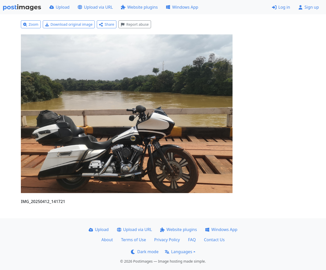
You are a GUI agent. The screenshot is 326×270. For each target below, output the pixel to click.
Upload (59, 7)
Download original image (69, 24)
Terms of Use (133, 239)
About (107, 239)
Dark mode (144, 251)
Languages (178, 251)
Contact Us (214, 239)
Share (106, 24)
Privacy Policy (167, 239)
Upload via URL (95, 7)
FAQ (192, 239)
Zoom (30, 24)
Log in (281, 7)
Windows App (182, 7)
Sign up (308, 7)
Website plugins (139, 7)
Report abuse (134, 24)
